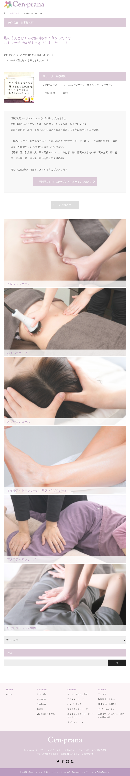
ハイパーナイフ (74, 704)
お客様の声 (65, 205)
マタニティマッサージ (77, 709)
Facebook (41, 704)
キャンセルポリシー (107, 709)
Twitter (40, 709)
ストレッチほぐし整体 (77, 694)
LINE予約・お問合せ (107, 704)
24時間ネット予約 (106, 699)
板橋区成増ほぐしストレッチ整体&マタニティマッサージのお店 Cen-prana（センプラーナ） (58, 772)
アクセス (102, 694)
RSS (72, 761)
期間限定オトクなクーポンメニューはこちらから (65, 181)
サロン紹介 (42, 694)
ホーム (9, 694)
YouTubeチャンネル (46, 714)
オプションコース (75, 722)
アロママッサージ (75, 699)
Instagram (41, 699)
